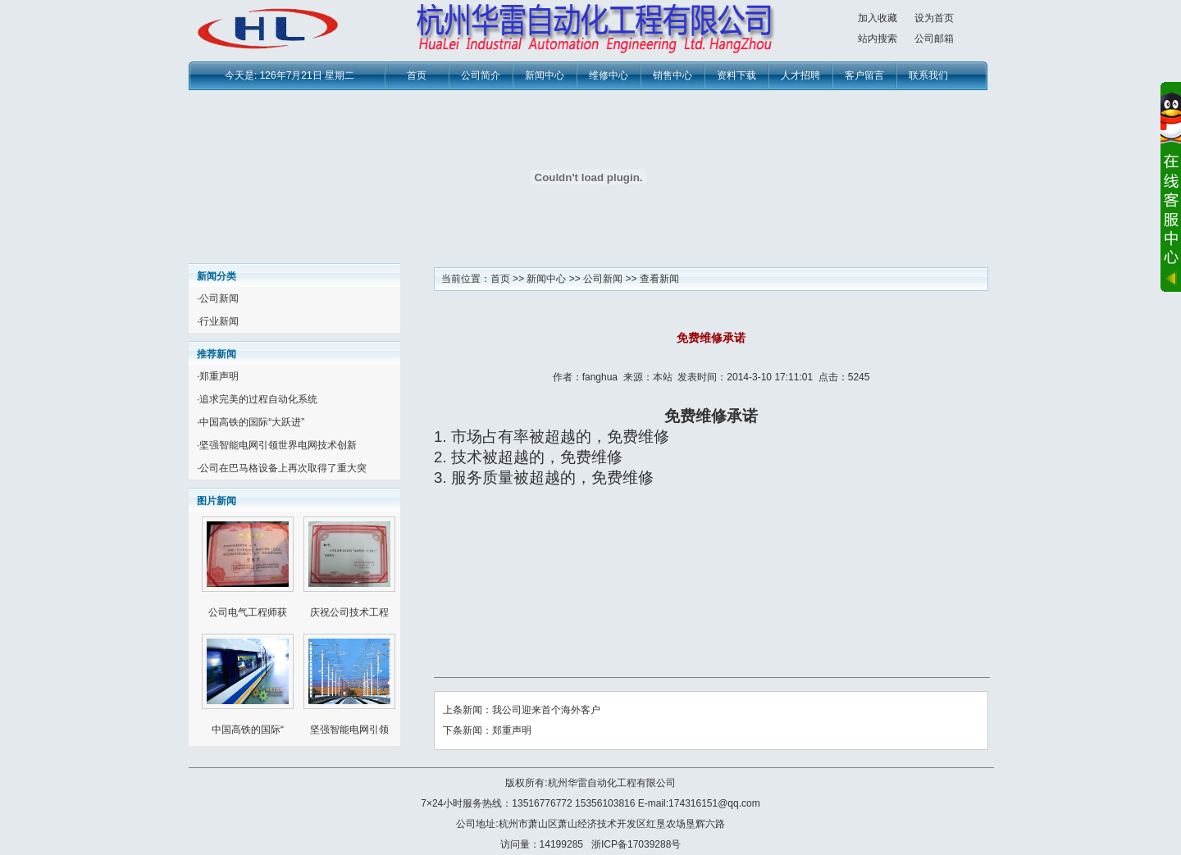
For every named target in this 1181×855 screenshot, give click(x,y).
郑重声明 (219, 376)
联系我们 (928, 75)
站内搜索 (877, 38)
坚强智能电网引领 (349, 729)
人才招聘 (800, 75)
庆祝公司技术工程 (349, 612)
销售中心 (672, 75)
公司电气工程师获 (247, 612)
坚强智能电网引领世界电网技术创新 (278, 445)
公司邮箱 (934, 38)
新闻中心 (544, 75)
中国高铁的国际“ (248, 729)
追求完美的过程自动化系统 (258, 399)
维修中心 (608, 75)
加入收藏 (877, 18)
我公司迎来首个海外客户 (546, 710)
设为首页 (934, 18)
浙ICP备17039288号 (636, 844)
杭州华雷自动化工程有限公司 (612, 783)
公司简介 (480, 75)
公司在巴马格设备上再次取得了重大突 (283, 468)
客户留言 (864, 75)
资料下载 (736, 75)
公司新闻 (219, 298)
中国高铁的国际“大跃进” (251, 422)
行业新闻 (219, 321)
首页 (416, 75)
